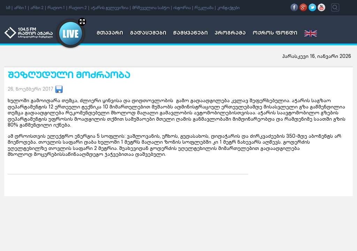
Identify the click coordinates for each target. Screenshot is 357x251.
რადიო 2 (78, 8)
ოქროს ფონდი (275, 33)
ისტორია (182, 8)
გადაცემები (148, 33)
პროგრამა (230, 33)
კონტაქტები (228, 8)
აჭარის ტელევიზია (109, 8)
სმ (8, 8)
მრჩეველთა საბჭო (150, 8)
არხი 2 (37, 8)
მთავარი (110, 33)
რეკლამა (204, 8)
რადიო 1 (56, 8)
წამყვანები (190, 33)
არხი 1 (20, 8)
